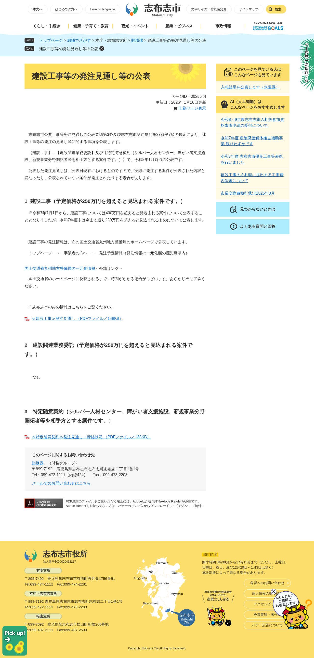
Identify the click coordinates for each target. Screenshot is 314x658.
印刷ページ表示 (192, 108)
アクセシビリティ (267, 604)
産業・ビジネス (179, 26)
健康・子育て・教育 (90, 26)
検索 (278, 9)
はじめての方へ (66, 9)
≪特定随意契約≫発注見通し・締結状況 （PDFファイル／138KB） (91, 437)
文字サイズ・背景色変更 (208, 9)
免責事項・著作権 (267, 614)
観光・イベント (135, 26)
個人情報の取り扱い (267, 593)
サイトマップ (248, 9)
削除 (101, 48)
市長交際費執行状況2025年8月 (248, 193)
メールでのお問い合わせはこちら (61, 483)
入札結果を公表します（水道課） (250, 87)
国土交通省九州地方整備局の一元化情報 (60, 268)
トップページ (51, 40)
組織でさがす (79, 40)
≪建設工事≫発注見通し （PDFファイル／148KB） (77, 318)
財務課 (137, 40)
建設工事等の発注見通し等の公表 (68, 49)
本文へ (37, 9)
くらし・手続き (46, 26)
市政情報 (223, 26)
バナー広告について (267, 625)
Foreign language (102, 9)
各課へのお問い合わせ (267, 583)
